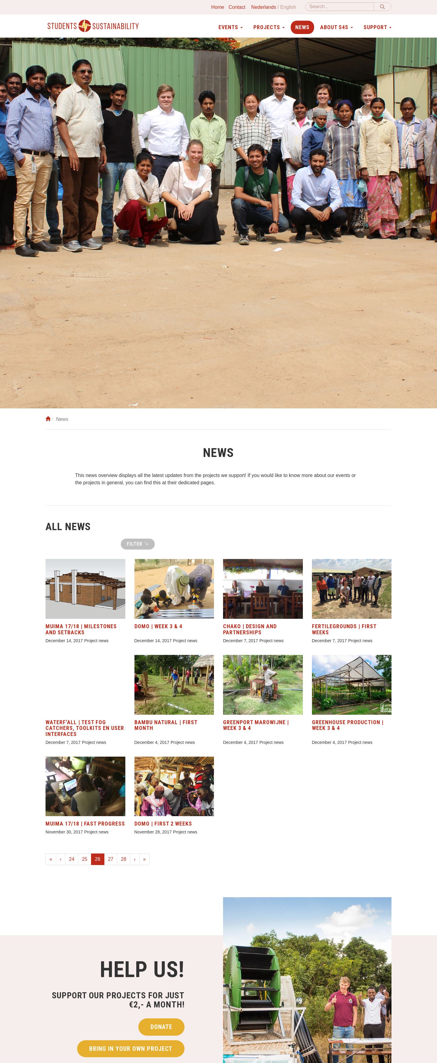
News (302, 27)
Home (217, 7)
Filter (138, 544)
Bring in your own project (130, 1052)
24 (71, 859)
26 (99, 858)
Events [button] (230, 27)
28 (123, 859)
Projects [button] (269, 27)
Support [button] (377, 27)
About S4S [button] (336, 27)
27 (110, 859)
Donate (161, 1030)
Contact (237, 7)
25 (84, 859)
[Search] (339, 6)
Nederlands (263, 7)
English (288, 7)
